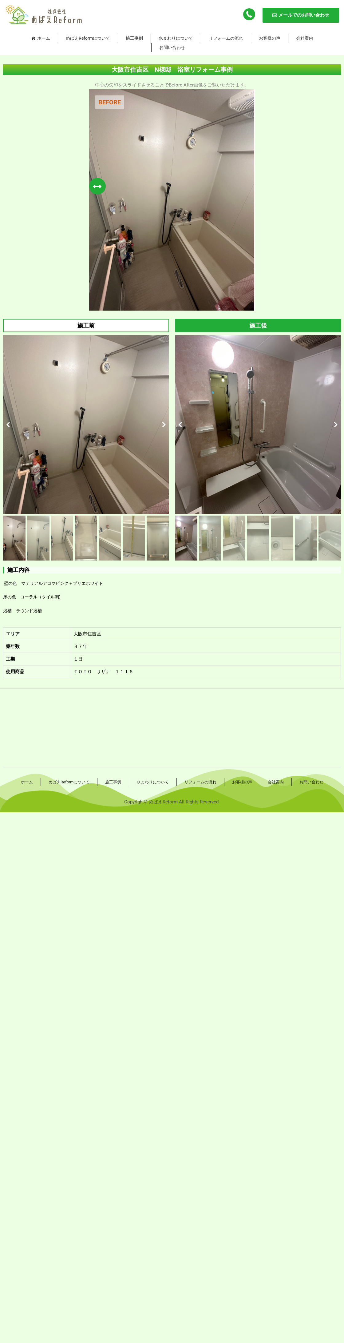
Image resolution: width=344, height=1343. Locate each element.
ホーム (43, 38)
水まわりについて (176, 38)
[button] (8, 425)
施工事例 (134, 38)
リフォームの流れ (226, 38)
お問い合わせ (172, 47)
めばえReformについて (88, 38)
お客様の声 (269, 38)
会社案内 (304, 38)
